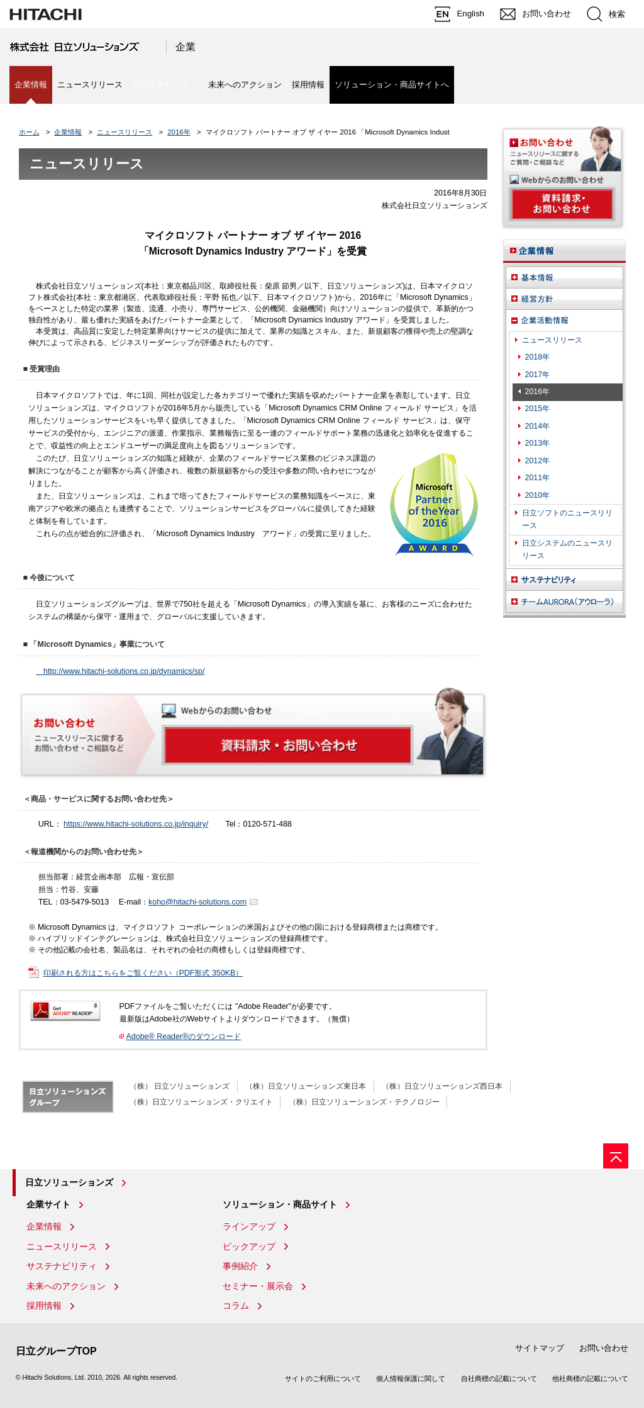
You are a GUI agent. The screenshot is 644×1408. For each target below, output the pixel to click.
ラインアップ (249, 1226)
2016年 (179, 132)
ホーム (29, 132)
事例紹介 (240, 1266)
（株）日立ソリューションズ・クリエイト (201, 1101)
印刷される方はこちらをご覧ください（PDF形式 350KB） (143, 973)
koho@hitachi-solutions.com (197, 902)
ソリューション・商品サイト (280, 1204)
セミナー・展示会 (258, 1286)
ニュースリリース (90, 84)
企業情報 (68, 132)
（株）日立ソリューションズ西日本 (442, 1086)
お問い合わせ (603, 1348)
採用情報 (308, 84)
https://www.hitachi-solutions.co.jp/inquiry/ (136, 824)
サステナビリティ (61, 1266)
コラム (236, 1306)
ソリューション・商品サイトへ (392, 84)
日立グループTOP (56, 1351)
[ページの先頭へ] (615, 1156)
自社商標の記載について (499, 1378)
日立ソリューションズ (69, 1182)
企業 (185, 46)
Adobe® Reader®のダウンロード (184, 1036)
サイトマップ (539, 1348)
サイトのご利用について (323, 1378)
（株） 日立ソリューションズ (180, 1086)
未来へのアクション (245, 84)
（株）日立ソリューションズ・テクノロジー (364, 1101)
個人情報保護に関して (410, 1378)
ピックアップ (249, 1246)
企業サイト (48, 1204)
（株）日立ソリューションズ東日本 (305, 1086)
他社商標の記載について (590, 1378)
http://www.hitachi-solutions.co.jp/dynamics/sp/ (120, 671)
